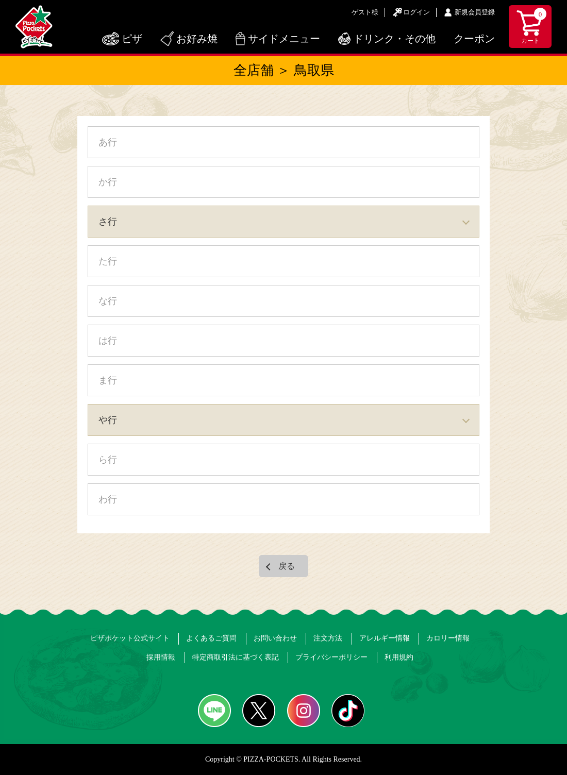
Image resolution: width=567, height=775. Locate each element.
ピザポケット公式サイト (130, 638)
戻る (286, 566)
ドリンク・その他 (394, 38)
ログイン (416, 12)
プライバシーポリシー (331, 657)
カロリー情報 (448, 638)
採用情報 (160, 657)
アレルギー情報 (384, 638)
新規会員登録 (475, 12)
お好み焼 (197, 38)
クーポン (474, 38)
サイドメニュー (284, 38)
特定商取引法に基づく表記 (235, 657)
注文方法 (327, 638)
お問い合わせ (275, 638)
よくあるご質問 (211, 638)
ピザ (132, 38)
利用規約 (399, 657)
